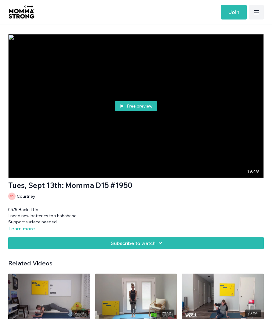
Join (233, 12)
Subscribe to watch (137, 243)
